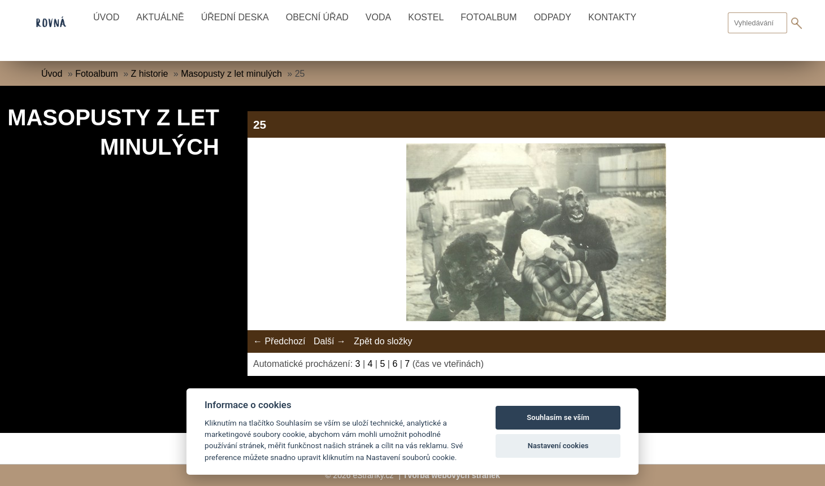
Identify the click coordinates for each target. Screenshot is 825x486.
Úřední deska (235, 17)
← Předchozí (279, 341)
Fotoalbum (488, 17)
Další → (330, 341)
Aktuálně (160, 17)
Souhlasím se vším (558, 417)
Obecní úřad (317, 17)
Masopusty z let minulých (231, 73)
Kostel (426, 17)
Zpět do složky (383, 341)
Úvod (106, 17)
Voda (378, 17)
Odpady (552, 17)
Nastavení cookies (558, 445)
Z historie (149, 73)
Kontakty (612, 17)
